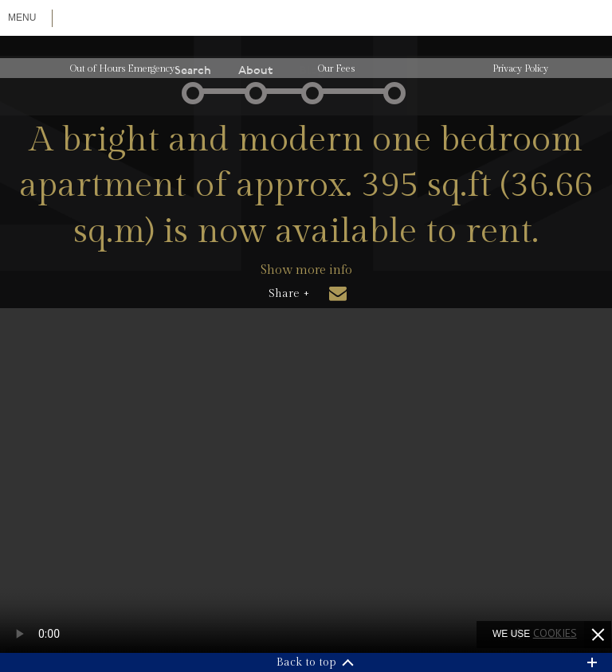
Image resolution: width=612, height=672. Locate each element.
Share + (289, 293)
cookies (555, 633)
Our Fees (336, 68)
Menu (22, 17)
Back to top (306, 662)
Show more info (306, 270)
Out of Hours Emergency (122, 68)
